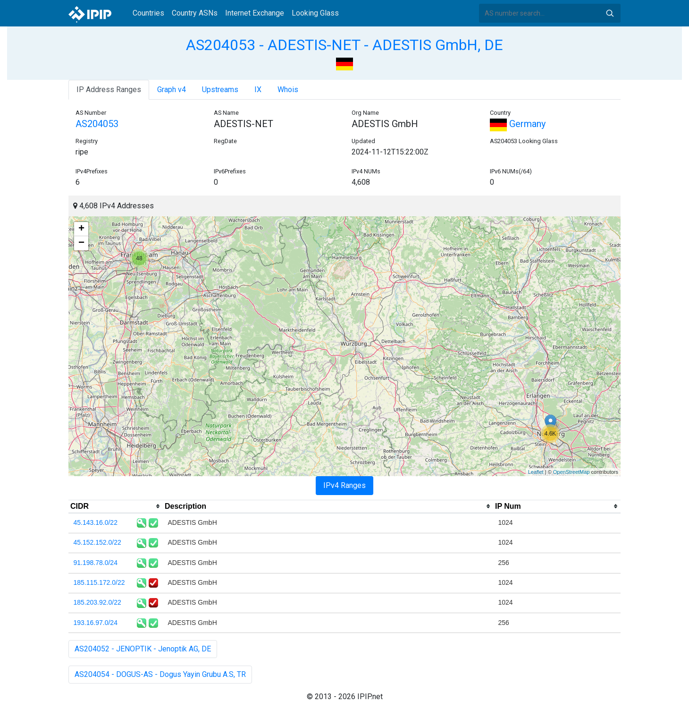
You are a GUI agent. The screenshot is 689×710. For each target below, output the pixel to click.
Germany (518, 123)
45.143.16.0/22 (96, 522)
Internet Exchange (254, 13)
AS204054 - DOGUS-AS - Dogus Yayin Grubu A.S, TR (160, 674)
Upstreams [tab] (220, 89)
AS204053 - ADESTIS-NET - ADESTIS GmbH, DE (344, 45)
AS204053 (97, 123)
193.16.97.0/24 (96, 622)
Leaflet (536, 472)
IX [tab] (257, 89)
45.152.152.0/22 (97, 542)
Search (610, 13)
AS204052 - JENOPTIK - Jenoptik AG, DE (143, 648)
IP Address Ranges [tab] (108, 89)
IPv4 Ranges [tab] (344, 485)
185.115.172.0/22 (99, 582)
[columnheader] (115, 506)
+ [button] (81, 229)
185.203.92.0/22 (97, 602)
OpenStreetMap (571, 472)
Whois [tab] (287, 89)
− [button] (81, 243)
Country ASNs (195, 13)
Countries (148, 13)
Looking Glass (315, 13)
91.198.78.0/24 (96, 562)
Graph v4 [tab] (171, 89)
